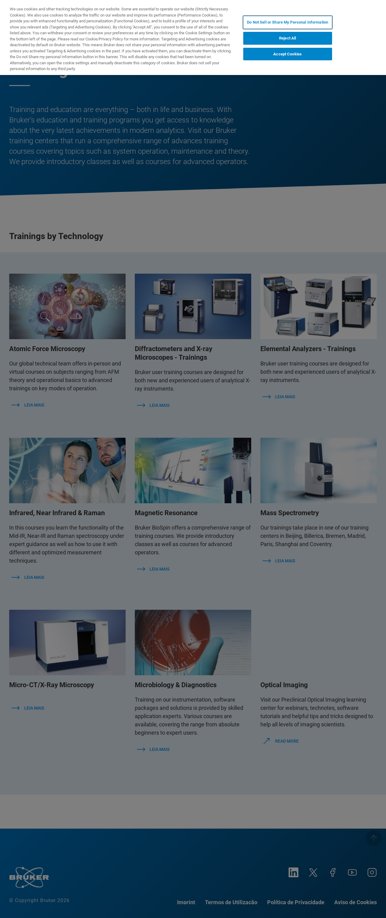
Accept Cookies (287, 54)
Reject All (287, 38)
